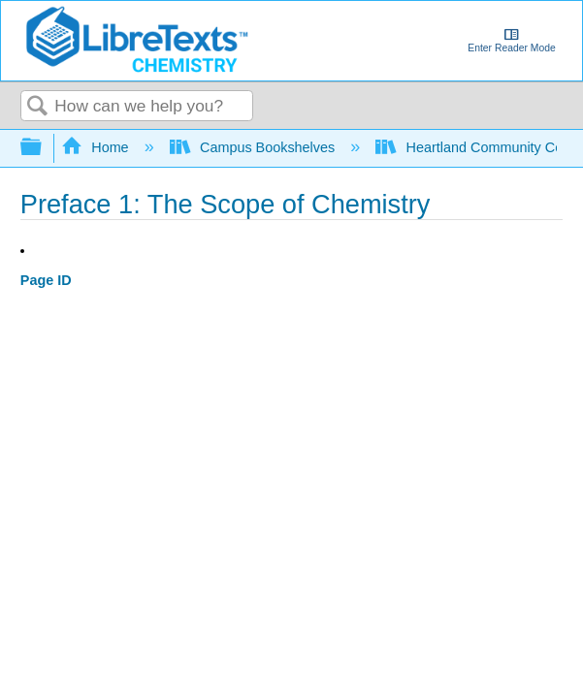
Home (97, 147)
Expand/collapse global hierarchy (44, 148)
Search (37, 107)
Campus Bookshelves (255, 147)
